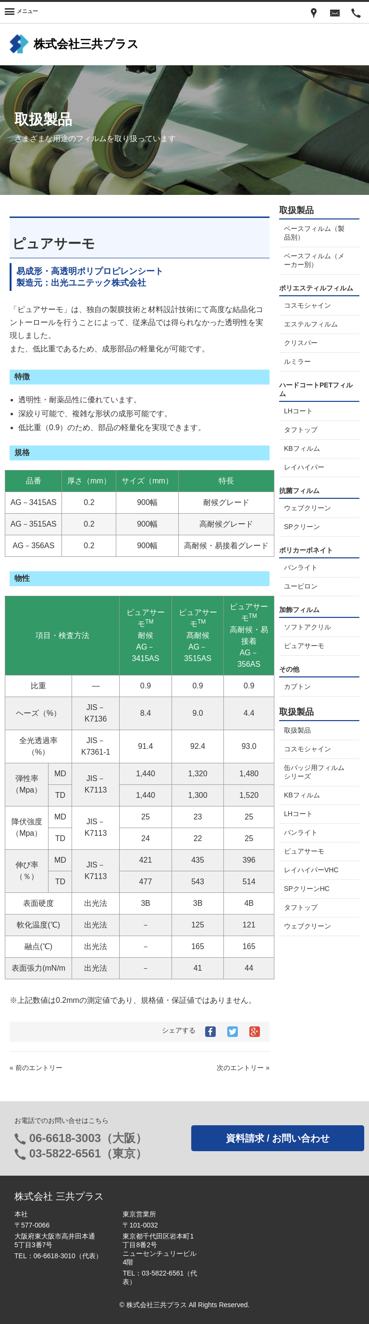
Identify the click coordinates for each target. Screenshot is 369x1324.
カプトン (297, 686)
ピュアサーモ (304, 646)
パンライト (301, 567)
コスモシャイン (307, 305)
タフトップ (301, 429)
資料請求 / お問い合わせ (278, 1138)
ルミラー (297, 361)
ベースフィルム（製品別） (314, 233)
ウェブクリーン (307, 508)
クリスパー (301, 343)
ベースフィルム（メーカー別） (314, 260)
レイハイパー (304, 467)
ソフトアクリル (307, 627)
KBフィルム (302, 448)
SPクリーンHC (307, 888)
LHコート (298, 411)
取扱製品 (297, 730)
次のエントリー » (243, 1067)
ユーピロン (301, 586)
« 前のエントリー (36, 1067)
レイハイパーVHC (311, 870)
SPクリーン (302, 526)
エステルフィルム (311, 324)
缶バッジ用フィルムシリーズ (314, 772)
